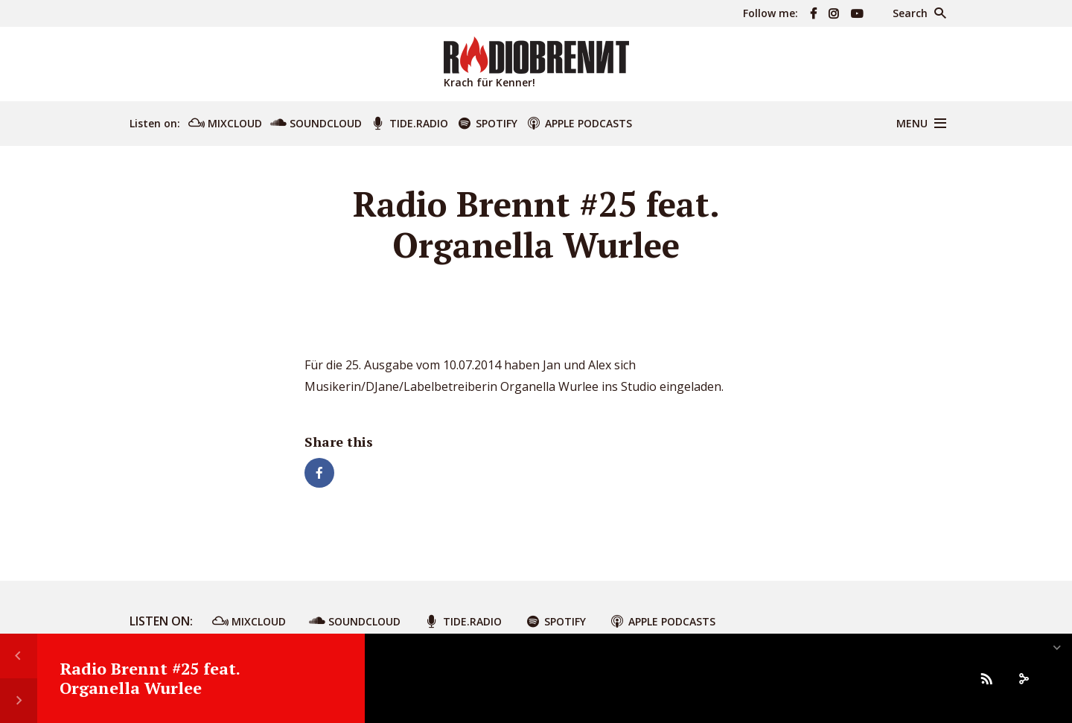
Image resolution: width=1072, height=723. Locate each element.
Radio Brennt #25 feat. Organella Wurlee (150, 677)
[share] (1023, 678)
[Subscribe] (986, 678)
